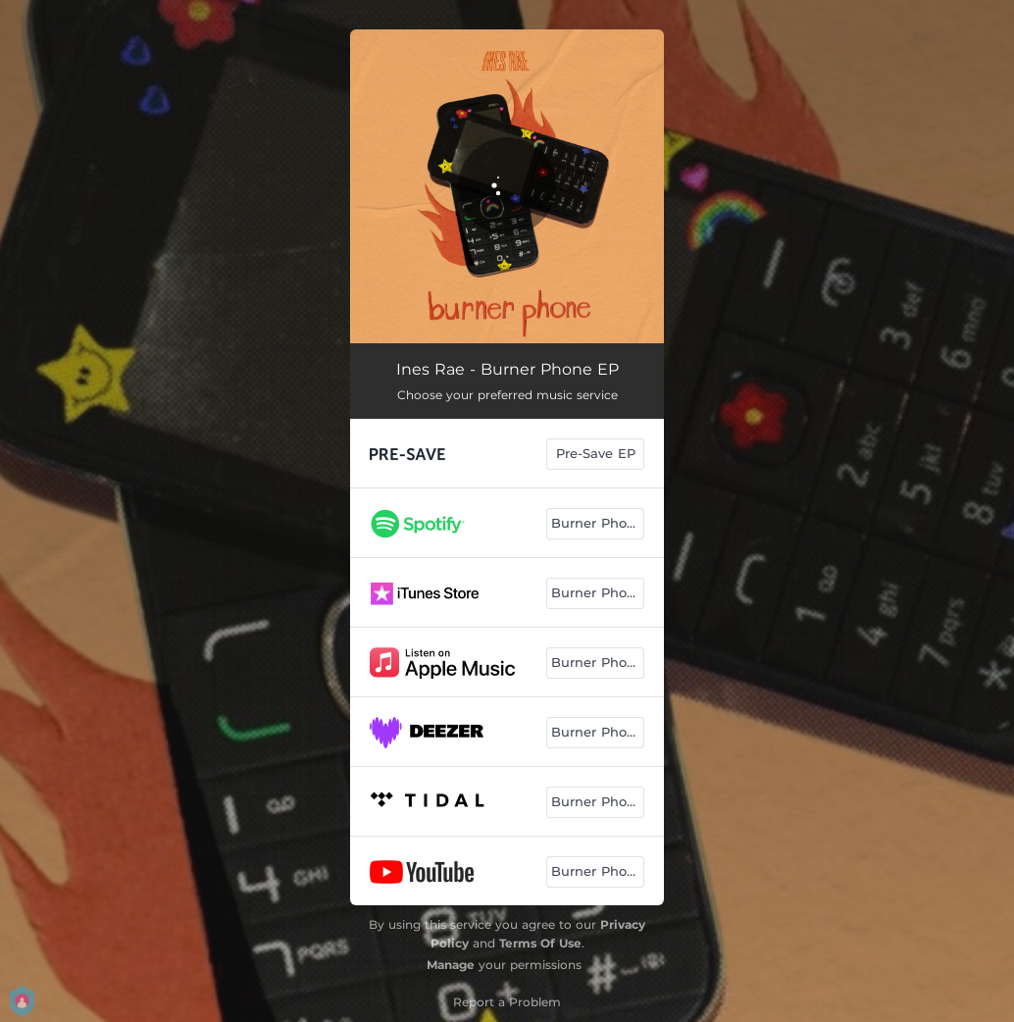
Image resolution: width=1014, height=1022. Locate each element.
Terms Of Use (540, 943)
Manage (451, 964)
